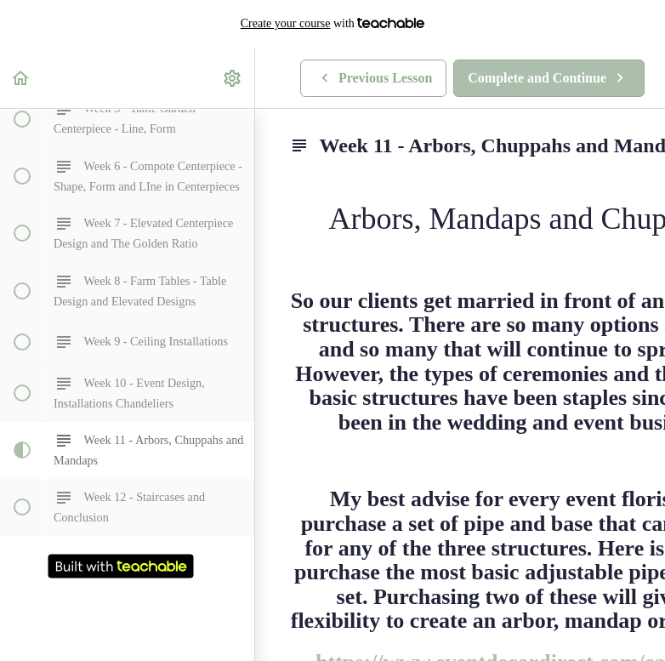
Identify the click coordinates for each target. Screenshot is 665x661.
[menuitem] (233, 78)
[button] (21, 78)
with (333, 23)
